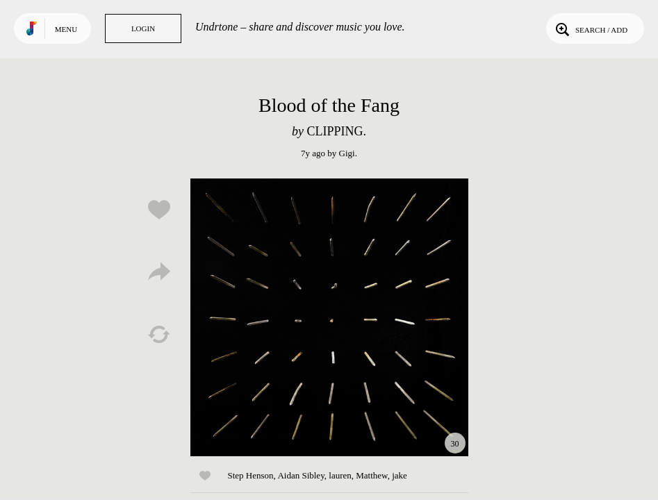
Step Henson (251, 475)
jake (399, 475)
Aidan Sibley (300, 475)
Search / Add (590, 28)
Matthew (371, 475)
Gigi (347, 153)
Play (329, 317)
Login (143, 28)
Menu (66, 29)
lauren (340, 475)
